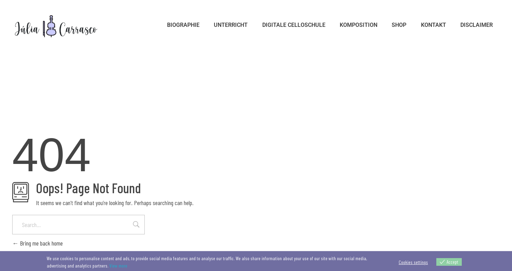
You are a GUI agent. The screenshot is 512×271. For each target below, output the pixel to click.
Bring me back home (37, 243)
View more (118, 266)
